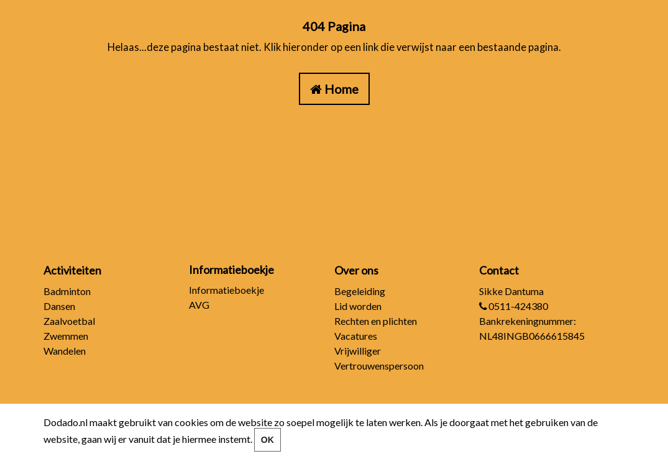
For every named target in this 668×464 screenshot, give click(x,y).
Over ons (356, 270)
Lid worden (358, 306)
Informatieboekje (226, 290)
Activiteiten (72, 270)
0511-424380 (513, 306)
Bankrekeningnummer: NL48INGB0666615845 (532, 328)
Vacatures (355, 336)
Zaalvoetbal (69, 321)
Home (341, 88)
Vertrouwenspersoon (379, 365)
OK (267, 440)
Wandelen (64, 351)
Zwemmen (65, 336)
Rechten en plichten (375, 321)
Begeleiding (359, 291)
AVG (199, 305)
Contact (499, 270)
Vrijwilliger (357, 351)
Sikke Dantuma (511, 291)
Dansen (59, 306)
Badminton (67, 291)
